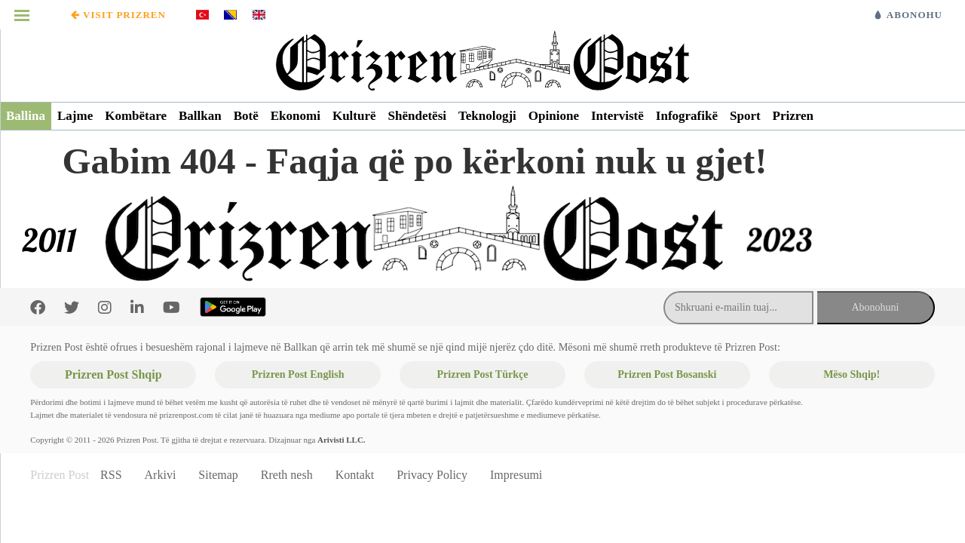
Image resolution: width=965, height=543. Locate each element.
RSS (110, 474)
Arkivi (160, 474)
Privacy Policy (432, 474)
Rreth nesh (287, 474)
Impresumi (516, 474)
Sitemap (217, 474)
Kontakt (355, 474)
